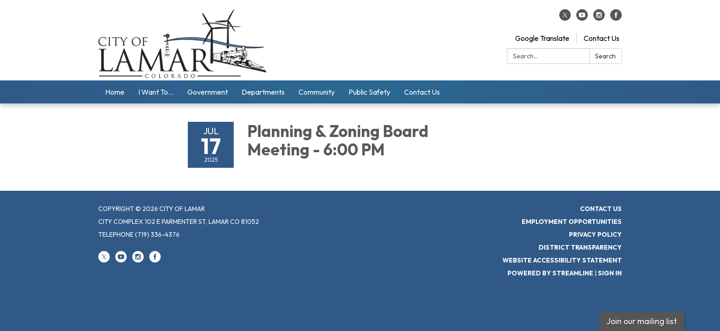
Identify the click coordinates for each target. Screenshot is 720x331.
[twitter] (565, 18)
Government (207, 92)
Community (316, 92)
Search (605, 56)
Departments (263, 92)
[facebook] (616, 18)
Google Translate (542, 38)
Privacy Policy (595, 234)
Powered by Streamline (550, 273)
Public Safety (369, 92)
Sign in (610, 273)
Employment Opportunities (572, 221)
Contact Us (601, 38)
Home (114, 92)
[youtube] (582, 18)
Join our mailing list (642, 321)
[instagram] (599, 18)
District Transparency (580, 247)
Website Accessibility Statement (562, 260)
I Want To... (156, 92)
